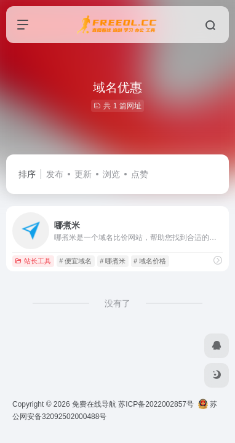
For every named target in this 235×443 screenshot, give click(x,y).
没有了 (117, 303)
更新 (83, 174)
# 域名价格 (149, 261)
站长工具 (33, 261)
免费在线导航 (94, 404)
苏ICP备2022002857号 (156, 404)
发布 (54, 174)
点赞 (139, 174)
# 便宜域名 (75, 261)
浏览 (111, 174)
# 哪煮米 (112, 261)
